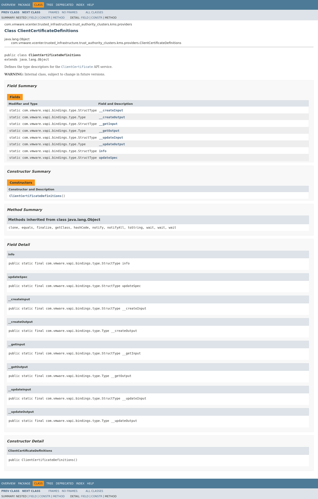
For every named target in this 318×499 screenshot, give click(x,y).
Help (90, 4)
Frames (54, 12)
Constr (44, 17)
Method (59, 17)
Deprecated (65, 4)
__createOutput (112, 117)
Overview (8, 4)
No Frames (70, 12)
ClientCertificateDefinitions (35, 196)
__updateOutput (112, 144)
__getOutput (109, 130)
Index (80, 4)
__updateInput (111, 137)
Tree (49, 4)
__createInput (111, 110)
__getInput (108, 124)
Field (33, 17)
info (102, 151)
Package (24, 4)
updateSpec (108, 157)
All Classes (94, 12)
